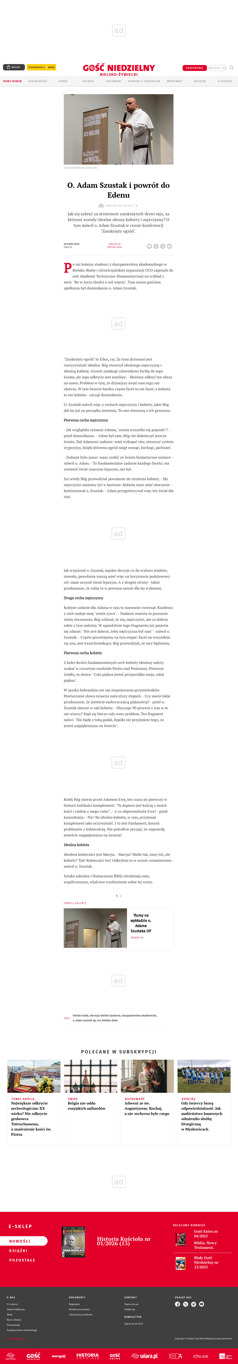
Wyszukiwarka (231, 67)
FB (156, 245)
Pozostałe (17, 1260)
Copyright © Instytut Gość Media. (190, 1338)
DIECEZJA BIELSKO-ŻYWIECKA (105, 1015)
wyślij (170, 245)
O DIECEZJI (225, 81)
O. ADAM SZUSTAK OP (84, 1020)
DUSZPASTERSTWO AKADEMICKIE (139, 1015)
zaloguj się (217, 68)
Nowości (17, 1241)
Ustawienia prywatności (81, 1314)
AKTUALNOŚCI (37, 81)
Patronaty (175, 81)
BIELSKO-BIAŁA (81, 1015)
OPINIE (63, 81)
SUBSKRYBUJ (194, 68)
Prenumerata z (41, 67)
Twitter (163, 245)
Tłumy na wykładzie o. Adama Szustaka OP (141, 923)
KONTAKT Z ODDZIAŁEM (144, 81)
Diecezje (200, 81)
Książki (17, 1250)
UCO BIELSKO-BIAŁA (107, 1020)
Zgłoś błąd (15, 1338)
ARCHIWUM (113, 81)
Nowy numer (12, 81)
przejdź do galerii (118, 205)
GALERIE (88, 81)
